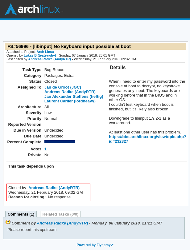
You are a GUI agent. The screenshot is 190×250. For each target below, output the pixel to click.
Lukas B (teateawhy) (40, 55)
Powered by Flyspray (93, 245)
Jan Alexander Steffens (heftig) (73, 96)
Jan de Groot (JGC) (62, 87)
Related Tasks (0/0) (61, 214)
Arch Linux (34, 9)
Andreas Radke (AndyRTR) (49, 59)
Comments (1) (21, 214)
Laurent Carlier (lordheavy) (70, 101)
